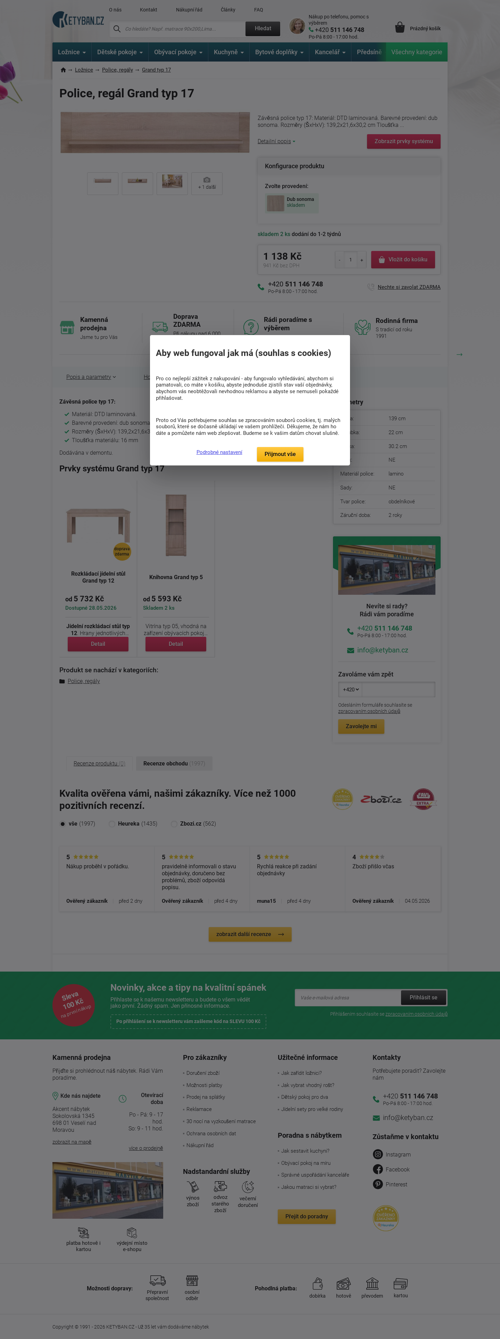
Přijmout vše (280, 454)
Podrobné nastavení (219, 452)
